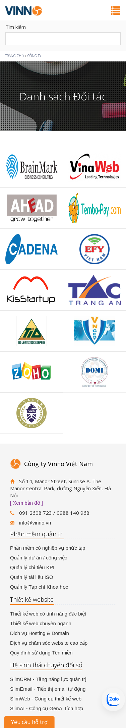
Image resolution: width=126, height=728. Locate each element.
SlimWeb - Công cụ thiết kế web (45, 698)
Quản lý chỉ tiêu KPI (32, 567)
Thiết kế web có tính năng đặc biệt (48, 614)
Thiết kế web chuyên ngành (40, 623)
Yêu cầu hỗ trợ (29, 722)
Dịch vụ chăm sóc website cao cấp (48, 643)
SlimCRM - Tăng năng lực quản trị (48, 679)
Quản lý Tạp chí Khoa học (39, 587)
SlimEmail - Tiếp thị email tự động (47, 689)
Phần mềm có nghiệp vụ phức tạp (47, 548)
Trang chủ (14, 55)
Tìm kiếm (15, 27)
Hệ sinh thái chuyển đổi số (46, 665)
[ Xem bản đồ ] (26, 503)
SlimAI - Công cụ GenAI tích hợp (46, 708)
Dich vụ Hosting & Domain (39, 633)
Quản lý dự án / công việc (38, 557)
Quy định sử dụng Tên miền (41, 652)
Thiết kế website (32, 599)
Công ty (34, 55)
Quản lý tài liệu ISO (31, 577)
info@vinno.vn (35, 523)
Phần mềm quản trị (37, 534)
